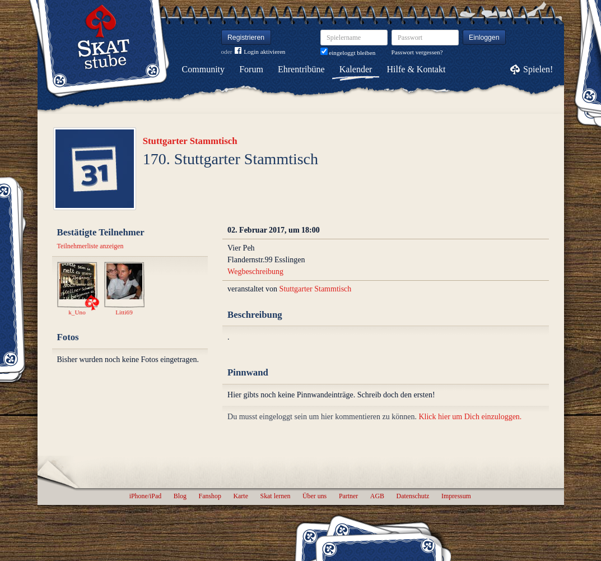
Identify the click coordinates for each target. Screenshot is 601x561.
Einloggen (484, 37)
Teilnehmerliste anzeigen (90, 246)
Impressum (456, 496)
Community (203, 69)
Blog (180, 496)
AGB (377, 496)
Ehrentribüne (301, 69)
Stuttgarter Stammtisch (190, 141)
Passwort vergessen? (417, 52)
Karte (241, 496)
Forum (251, 69)
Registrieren (245, 37)
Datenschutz (413, 496)
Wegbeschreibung (255, 271)
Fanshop (210, 496)
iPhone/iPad (145, 496)
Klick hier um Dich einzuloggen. (469, 416)
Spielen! (538, 69)
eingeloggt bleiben (348, 52)
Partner (348, 496)
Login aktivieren (260, 52)
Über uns (314, 496)
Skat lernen (275, 496)
